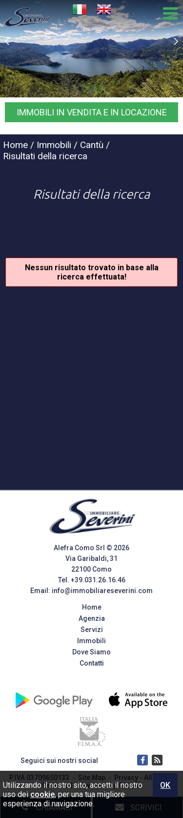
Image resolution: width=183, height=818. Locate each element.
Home (92, 607)
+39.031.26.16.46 (98, 580)
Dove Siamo (91, 652)
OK (165, 785)
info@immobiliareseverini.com (102, 591)
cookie (42, 794)
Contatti (92, 663)
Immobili (91, 641)
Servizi (92, 629)
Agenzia (92, 618)
